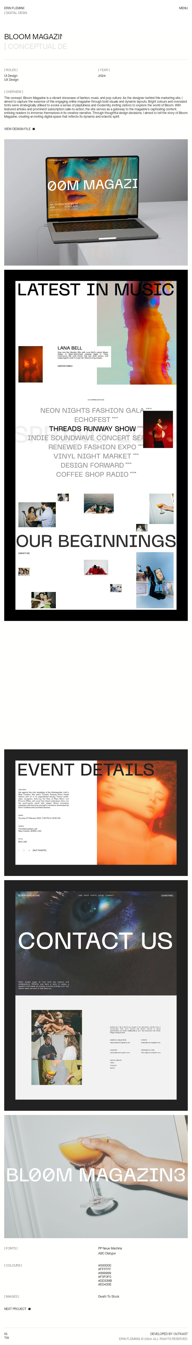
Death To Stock (108, 1296)
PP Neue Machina (110, 1248)
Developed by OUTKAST (169, 1334)
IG (5, 1334)
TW (6, 1338)
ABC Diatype (107, 1253)
